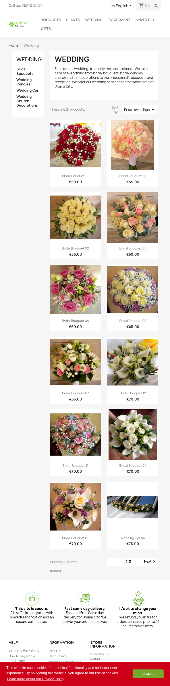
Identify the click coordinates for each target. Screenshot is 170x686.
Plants (73, 19)
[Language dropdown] (122, 6)
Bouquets (51, 19)
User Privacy (57, 656)
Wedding (93, 19)
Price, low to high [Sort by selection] (140, 109)
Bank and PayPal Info (24, 650)
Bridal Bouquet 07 (75, 393)
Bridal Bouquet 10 (75, 176)
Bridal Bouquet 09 (132, 321)
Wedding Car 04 (132, 538)
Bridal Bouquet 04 (75, 321)
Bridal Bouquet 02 (75, 248)
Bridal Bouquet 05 (132, 248)
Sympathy (145, 19)
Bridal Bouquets (24, 71)
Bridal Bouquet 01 (75, 538)
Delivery (54, 650)
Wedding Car (27, 90)
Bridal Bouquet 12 (133, 393)
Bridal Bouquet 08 (132, 176)
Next (150, 561)
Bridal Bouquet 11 (75, 465)
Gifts (46, 28)
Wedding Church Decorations (27, 101)
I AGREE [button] (148, 674)
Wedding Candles (24, 82)
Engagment (119, 19)
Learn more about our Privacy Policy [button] (35, 679)
